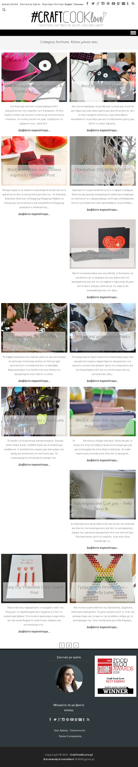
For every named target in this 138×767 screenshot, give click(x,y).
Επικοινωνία (77, 730)
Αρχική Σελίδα (10, 4)
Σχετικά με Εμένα (30, 4)
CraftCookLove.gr (81, 754)
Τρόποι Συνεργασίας (70, 736)
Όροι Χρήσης (61, 730)
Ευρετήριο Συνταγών (54, 4)
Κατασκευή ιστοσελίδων (58, 759)
